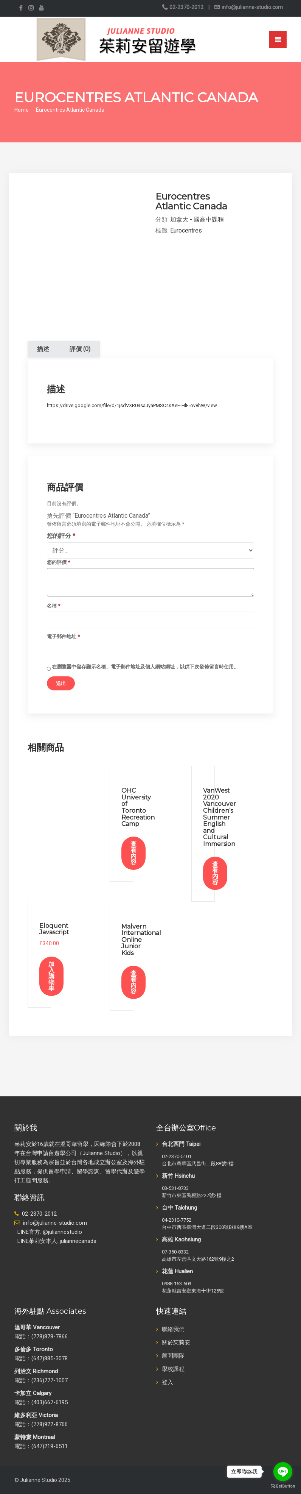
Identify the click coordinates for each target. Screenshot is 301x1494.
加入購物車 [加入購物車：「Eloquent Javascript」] (51, 976)
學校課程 (173, 1369)
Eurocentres (186, 230)
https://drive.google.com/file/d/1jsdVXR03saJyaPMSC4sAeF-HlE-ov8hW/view (132, 405)
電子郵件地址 (63, 636)
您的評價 (58, 562)
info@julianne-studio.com (251, 7)
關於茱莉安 (176, 1342)
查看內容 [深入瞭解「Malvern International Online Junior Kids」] (133, 982)
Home (21, 110)
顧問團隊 (173, 1355)
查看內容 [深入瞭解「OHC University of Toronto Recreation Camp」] (133, 853)
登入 (167, 1382)
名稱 (53, 606)
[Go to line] (282, 1471)
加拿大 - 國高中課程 (197, 219)
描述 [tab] (43, 349)
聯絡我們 (173, 1329)
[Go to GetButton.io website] (283, 1486)
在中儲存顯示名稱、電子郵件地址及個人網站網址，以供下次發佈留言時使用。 (145, 667)
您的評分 (61, 535)
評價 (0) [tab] (80, 349)
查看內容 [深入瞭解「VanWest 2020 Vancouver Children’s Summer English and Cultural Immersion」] (215, 873)
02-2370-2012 (186, 7)
